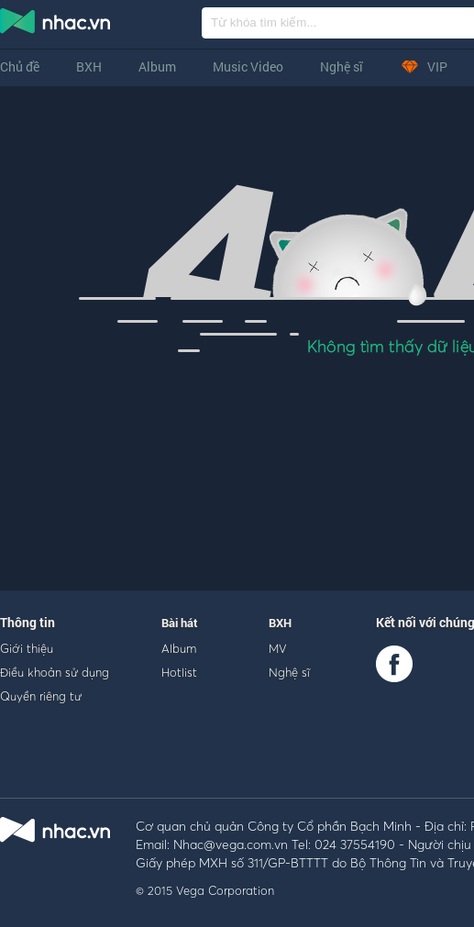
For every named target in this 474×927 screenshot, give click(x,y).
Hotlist (179, 672)
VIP (423, 66)
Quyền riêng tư (41, 696)
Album (157, 66)
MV (278, 648)
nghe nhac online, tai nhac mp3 (56, 24)
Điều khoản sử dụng (54, 672)
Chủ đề (19, 66)
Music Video (248, 66)
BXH (89, 66)
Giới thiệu (26, 648)
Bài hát (179, 622)
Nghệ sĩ (341, 66)
